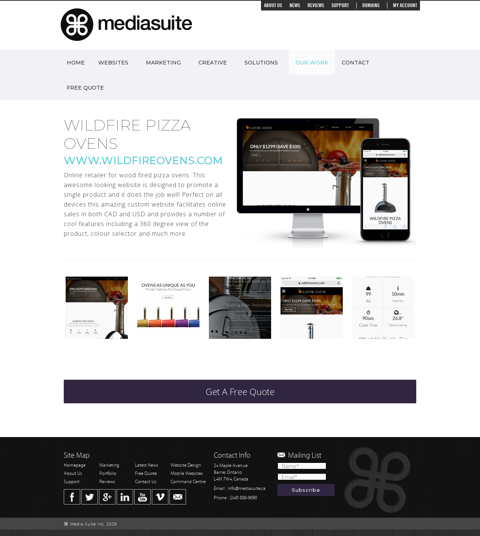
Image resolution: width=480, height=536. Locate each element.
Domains (371, 5)
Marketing (163, 62)
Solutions (261, 62)
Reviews (316, 5)
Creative (212, 62)
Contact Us (145, 482)
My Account (405, 5)
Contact (355, 62)
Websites (113, 62)
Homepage (75, 465)
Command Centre (188, 482)
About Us (273, 5)
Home (76, 62)
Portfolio (107, 473)
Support (340, 5)
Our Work (312, 62)
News (295, 5)
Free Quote (85, 87)
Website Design (186, 465)
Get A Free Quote (240, 391)
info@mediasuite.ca (247, 488)
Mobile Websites (187, 473)
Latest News (146, 465)
